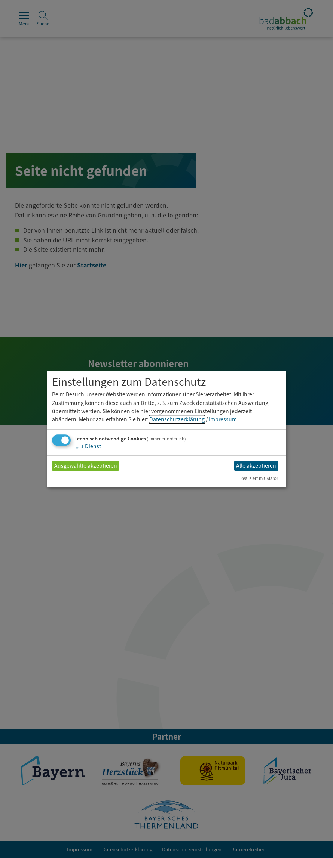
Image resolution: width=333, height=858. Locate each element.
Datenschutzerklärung (177, 419)
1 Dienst (87, 446)
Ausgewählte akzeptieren (85, 466)
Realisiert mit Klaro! (259, 478)
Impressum (223, 419)
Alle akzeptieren (256, 466)
